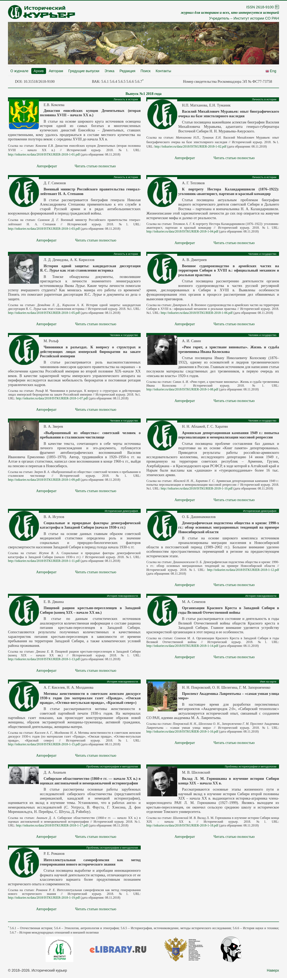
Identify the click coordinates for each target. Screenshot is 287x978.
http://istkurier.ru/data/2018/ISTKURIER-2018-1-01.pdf (44, 154)
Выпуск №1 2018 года (144, 94)
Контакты (163, 71)
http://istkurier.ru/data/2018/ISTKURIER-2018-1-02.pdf (190, 146)
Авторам (56, 71)
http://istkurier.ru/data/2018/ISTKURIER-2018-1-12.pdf (243, 569)
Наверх (273, 970)
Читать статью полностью (95, 166)
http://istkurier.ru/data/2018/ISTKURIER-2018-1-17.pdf (52, 825)
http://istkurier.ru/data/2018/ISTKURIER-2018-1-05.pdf (44, 312)
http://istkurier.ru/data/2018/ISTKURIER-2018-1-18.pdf (182, 825)
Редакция (127, 71)
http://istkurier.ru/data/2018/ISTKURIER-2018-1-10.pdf (197, 488)
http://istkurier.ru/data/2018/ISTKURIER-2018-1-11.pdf (44, 560)
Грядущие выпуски (83, 71)
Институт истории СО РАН (256, 18)
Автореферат (46, 166)
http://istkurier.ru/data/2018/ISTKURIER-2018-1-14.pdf (182, 645)
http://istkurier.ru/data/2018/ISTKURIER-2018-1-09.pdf (44, 479)
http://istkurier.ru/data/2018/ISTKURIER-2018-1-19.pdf (44, 897)
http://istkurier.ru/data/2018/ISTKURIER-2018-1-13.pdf (44, 659)
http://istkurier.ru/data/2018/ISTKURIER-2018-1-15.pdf (44, 744)
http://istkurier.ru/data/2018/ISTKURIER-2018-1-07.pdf (52, 398)
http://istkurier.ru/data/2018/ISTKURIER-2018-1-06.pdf (197, 312)
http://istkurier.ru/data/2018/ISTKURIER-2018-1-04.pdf (182, 231)
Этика (109, 71)
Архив (39, 71)
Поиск (145, 71)
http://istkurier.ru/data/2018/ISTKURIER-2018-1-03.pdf (44, 228)
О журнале (19, 71)
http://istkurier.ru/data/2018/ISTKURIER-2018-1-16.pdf (182, 731)
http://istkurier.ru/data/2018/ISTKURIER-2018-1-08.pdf (182, 389)
